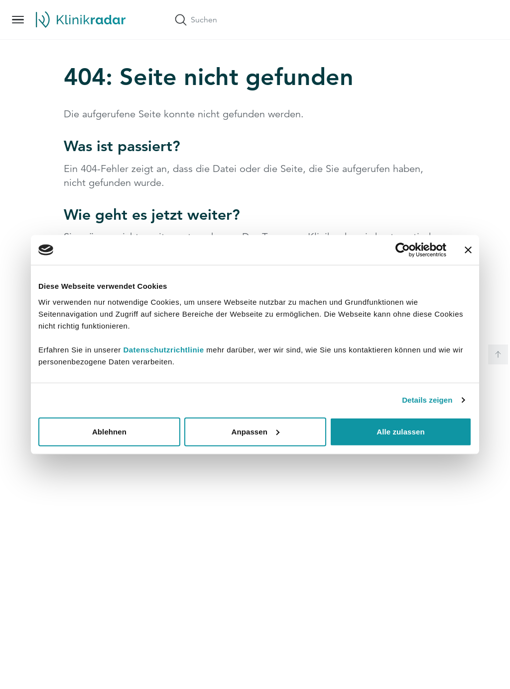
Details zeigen (427, 400)
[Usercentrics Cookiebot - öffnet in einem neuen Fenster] (402, 250)
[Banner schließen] (468, 250)
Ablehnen (109, 431)
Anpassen (256, 431)
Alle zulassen (400, 431)
